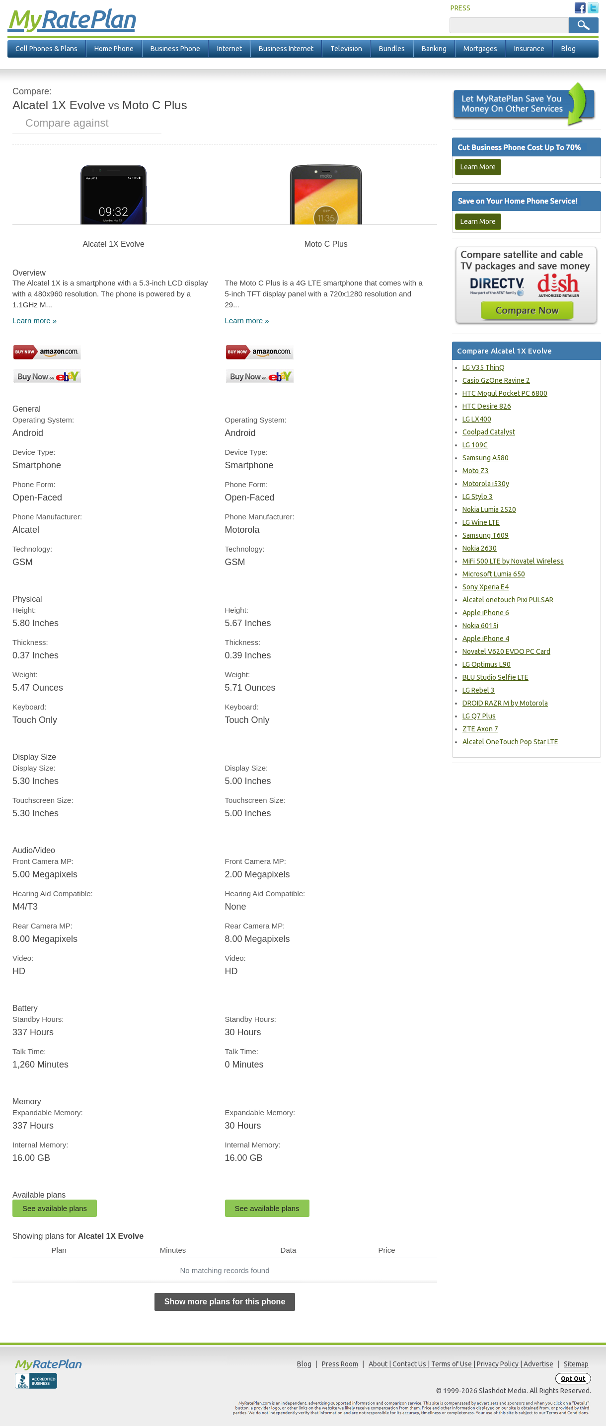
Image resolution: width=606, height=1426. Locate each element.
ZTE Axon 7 (480, 729)
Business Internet (286, 49)
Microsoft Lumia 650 (493, 574)
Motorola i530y (485, 484)
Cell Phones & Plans (46, 49)
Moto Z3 (475, 471)
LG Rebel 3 (478, 690)
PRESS (460, 8)
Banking (434, 49)
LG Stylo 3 (477, 496)
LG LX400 (476, 419)
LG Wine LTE (481, 522)
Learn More (478, 167)
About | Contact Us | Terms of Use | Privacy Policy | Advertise (461, 1364)
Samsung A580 (485, 458)
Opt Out (573, 1378)
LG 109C (475, 445)
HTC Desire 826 (486, 406)
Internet (229, 49)
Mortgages (480, 49)
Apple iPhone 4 (485, 638)
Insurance (529, 49)
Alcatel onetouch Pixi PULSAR (507, 600)
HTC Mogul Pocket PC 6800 (504, 393)
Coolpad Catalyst (488, 432)
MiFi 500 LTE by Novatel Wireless (513, 561)
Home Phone (114, 49)
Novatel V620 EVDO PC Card (506, 651)
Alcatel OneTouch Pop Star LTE (510, 742)
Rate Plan (71, 18)
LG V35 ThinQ (483, 367)
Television (346, 49)
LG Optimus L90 (486, 664)
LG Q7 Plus (479, 716)
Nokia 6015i (480, 626)
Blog (568, 49)
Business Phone (175, 49)
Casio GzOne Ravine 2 (496, 380)
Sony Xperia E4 (485, 587)
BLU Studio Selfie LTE (495, 677)
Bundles (392, 49)
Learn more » (34, 320)
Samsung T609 (485, 535)
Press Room (340, 1364)
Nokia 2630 (479, 548)
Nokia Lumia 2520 (489, 509)
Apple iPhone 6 (485, 613)
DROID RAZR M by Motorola (505, 703)
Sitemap (576, 1364)
